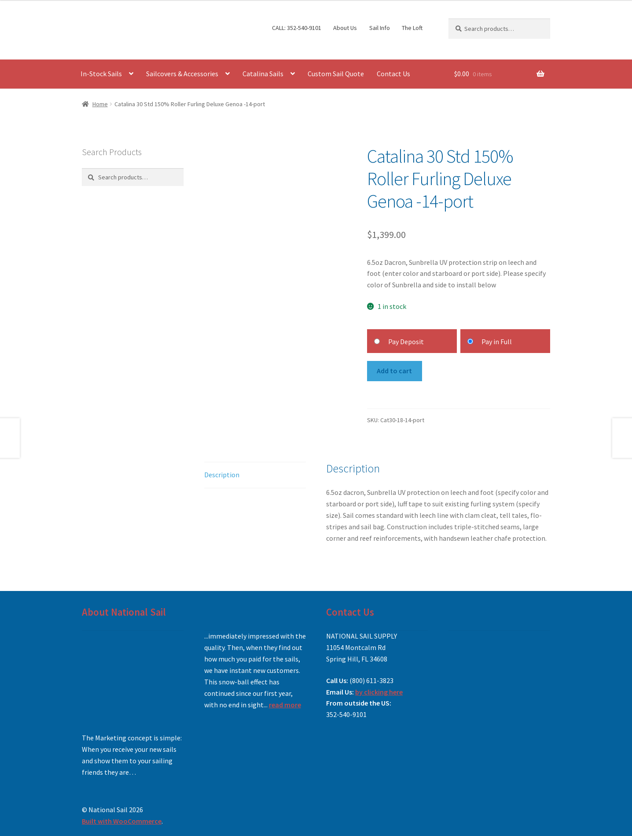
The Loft (412, 28)
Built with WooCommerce (122, 821)
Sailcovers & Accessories (182, 73)
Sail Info (379, 28)
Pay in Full (496, 341)
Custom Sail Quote (336, 73)
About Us (345, 28)
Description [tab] (221, 474)
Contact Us (393, 73)
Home (100, 104)
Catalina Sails (263, 73)
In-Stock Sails (101, 73)
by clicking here (379, 691)
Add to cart (394, 370)
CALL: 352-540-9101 (296, 28)
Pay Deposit (406, 341)
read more (285, 704)
